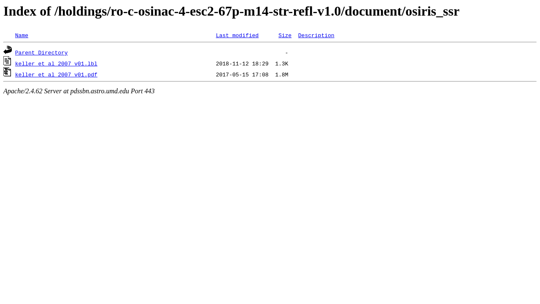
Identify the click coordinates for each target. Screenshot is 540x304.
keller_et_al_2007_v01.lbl (56, 63)
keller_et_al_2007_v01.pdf (56, 74)
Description (316, 35)
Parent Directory (41, 52)
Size (285, 35)
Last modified (237, 35)
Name (21, 35)
